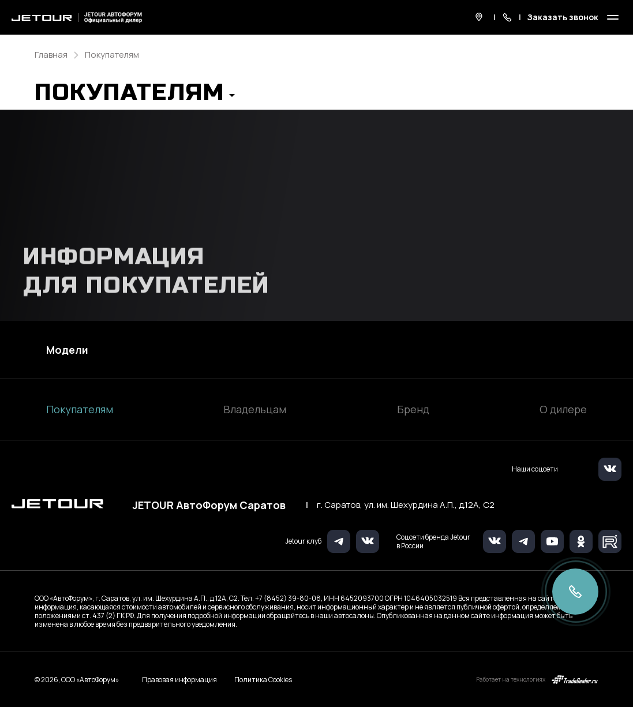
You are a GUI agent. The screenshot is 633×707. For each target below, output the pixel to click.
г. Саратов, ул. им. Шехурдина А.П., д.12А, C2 (406, 505)
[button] (135, 96)
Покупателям (79, 409)
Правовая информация (179, 679)
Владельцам (254, 409)
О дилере (563, 409)
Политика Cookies (263, 679)
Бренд (413, 409)
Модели (67, 350)
